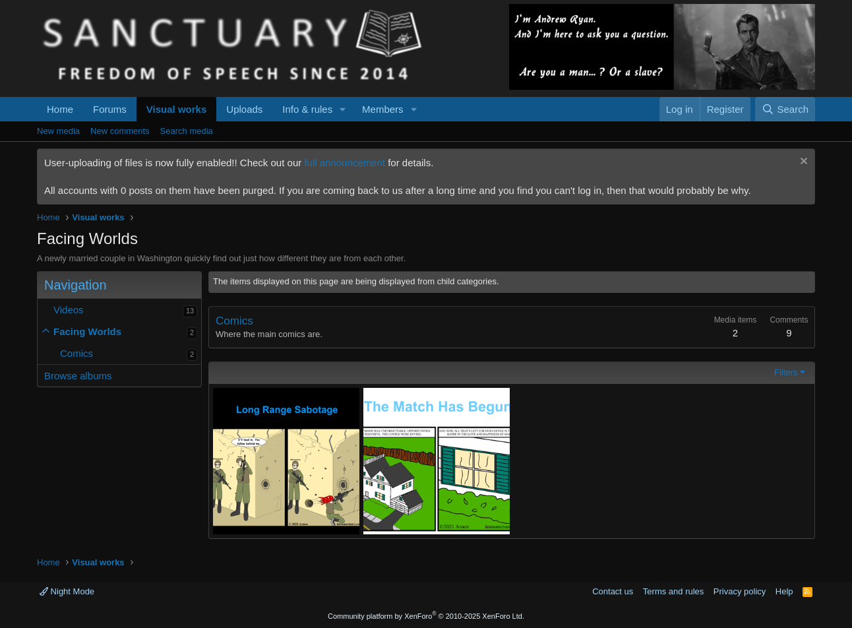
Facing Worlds (87, 331)
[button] (343, 109)
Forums (110, 109)
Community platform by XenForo (426, 616)
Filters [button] (785, 372)
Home (60, 109)
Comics (76, 353)
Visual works (176, 109)
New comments (120, 131)
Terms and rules (673, 591)
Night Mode (67, 591)
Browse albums (78, 375)
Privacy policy (740, 591)
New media (58, 131)
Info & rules (307, 109)
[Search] (785, 109)
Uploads (244, 109)
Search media (186, 131)
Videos (68, 309)
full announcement (344, 162)
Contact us (612, 591)
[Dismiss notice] (802, 163)
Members (383, 109)
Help (784, 591)
